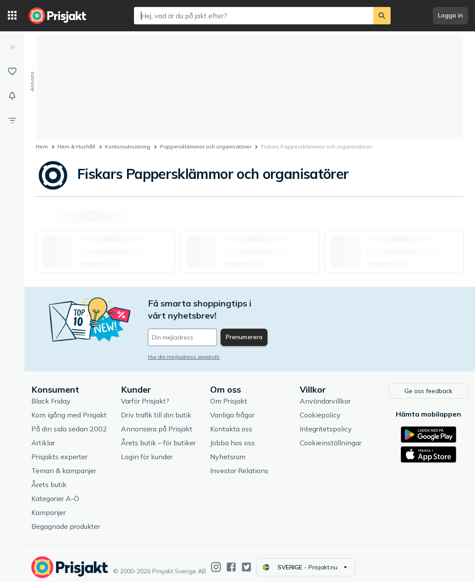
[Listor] (12, 71)
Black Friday (50, 394)
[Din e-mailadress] (205, 325)
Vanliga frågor (232, 408)
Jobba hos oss (232, 435)
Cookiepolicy (320, 408)
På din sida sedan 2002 (69, 421)
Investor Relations (239, 463)
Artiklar (43, 435)
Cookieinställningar (330, 435)
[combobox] (253, 15)
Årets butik (49, 477)
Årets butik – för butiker (158, 435)
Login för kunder (147, 449)
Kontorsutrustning (127, 146)
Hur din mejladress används (184, 344)
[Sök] (382, 15)
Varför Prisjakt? (145, 394)
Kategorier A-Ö (55, 491)
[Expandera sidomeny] (12, 47)
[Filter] (12, 120)
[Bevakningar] (12, 95)
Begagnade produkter (65, 519)
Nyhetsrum (227, 449)
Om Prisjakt (228, 394)
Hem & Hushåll (76, 146)
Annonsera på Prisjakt (156, 421)
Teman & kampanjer (63, 463)
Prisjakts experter (59, 449)
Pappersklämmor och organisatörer (205, 146)
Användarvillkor (325, 394)
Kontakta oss (231, 421)
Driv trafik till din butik (156, 408)
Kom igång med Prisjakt (69, 408)
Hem (42, 146)
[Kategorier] (12, 15)
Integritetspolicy (326, 421)
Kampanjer (48, 505)
